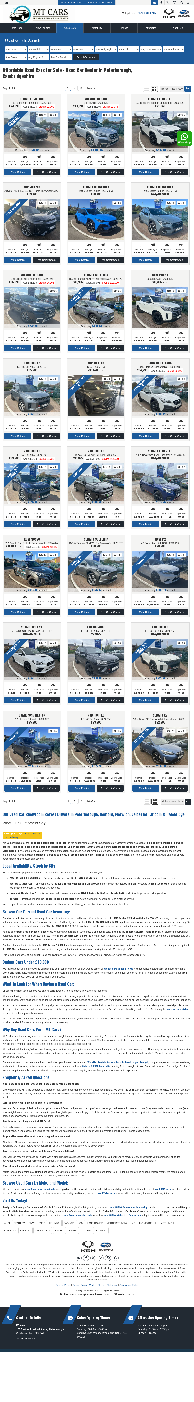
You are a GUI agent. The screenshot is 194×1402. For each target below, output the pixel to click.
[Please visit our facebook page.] (161, 2)
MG (133, 1227)
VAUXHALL (101, 1234)
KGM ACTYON (31, 188)
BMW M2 (160, 542)
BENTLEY (19, 1227)
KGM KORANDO (96, 630)
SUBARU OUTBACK (96, 99)
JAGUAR (69, 1227)
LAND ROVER (95, 1227)
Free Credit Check (46, 172)
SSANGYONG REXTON (32, 719)
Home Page (16, 28)
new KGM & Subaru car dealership (129, 1211)
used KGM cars (163, 1193)
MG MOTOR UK (148, 1227)
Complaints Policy (128, 1289)
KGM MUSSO (160, 276)
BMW (31, 1227)
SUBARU (59, 1234)
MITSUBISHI (167, 1227)
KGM (80, 1227)
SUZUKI (72, 1234)
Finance (124, 28)
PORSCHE (10, 1234)
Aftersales (151, 28)
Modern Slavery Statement (103, 1289)
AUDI (7, 1227)
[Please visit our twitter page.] (167, 2)
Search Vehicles (86, 57)
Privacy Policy (63, 1289)
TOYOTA (86, 1234)
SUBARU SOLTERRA (96, 276)
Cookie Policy (79, 1289)
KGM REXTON (95, 365)
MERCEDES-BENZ (117, 1227)
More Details (18, 172)
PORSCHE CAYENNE (32, 99)
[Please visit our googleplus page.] (188, 2)
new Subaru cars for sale (78, 1219)
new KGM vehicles (113, 1219)
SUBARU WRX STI (32, 630)
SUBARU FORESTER (160, 99)
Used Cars (70, 28)
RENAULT (25, 1234)
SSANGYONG (42, 1234)
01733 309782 (146, 13)
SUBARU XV (160, 719)
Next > (91, 88)
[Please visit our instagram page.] (174, 2)
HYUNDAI (54, 1227)
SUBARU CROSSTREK (96, 188)
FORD (41, 1227)
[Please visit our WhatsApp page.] (181, 2)
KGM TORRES (32, 365)
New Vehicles (43, 28)
